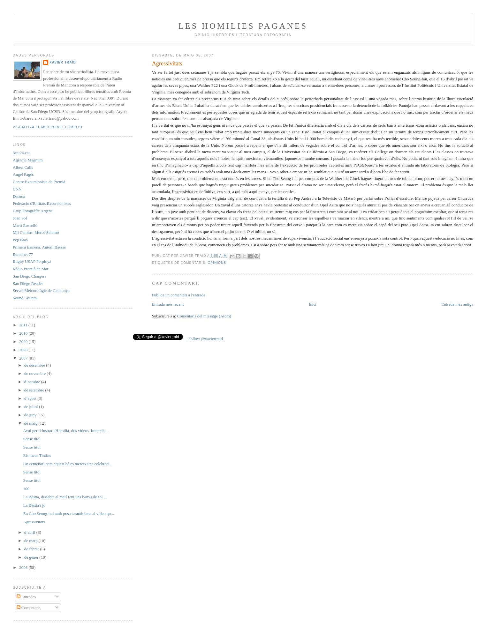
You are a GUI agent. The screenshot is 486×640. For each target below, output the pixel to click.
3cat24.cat (21, 152)
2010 (23, 333)
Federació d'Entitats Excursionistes (42, 203)
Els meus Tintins (37, 455)
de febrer (32, 549)
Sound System (25, 297)
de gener (32, 557)
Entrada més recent (168, 304)
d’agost (31, 398)
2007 (23, 358)
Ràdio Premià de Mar (31, 268)
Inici (312, 304)
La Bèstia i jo (34, 505)
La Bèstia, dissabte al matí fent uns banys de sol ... (65, 497)
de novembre (35, 373)
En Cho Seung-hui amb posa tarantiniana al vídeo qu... (68, 513)
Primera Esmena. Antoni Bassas (39, 247)
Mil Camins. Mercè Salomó (36, 232)
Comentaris (29, 607)
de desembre (35, 365)
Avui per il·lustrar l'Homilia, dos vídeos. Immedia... (66, 430)
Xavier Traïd (62, 62)
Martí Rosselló (25, 225)
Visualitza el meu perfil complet (48, 127)
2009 (23, 341)
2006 (23, 567)
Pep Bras (20, 239)
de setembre (34, 390)
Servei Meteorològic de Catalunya (41, 290)
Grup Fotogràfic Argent (32, 210)
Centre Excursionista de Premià (39, 181)
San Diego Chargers (29, 276)
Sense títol (32, 438)
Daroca (19, 196)
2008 (23, 349)
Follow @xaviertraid (205, 338)
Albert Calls (23, 167)
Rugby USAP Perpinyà (32, 261)
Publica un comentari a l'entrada (178, 295)
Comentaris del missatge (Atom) (204, 316)
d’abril (30, 532)
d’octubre (32, 381)
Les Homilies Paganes (243, 26)
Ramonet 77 (23, 254)
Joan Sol (20, 218)
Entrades (26, 596)
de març (31, 540)
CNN (17, 189)
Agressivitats (34, 521)
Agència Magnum (28, 160)
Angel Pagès (23, 174)
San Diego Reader (28, 283)
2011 (23, 325)
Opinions (217, 262)
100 (26, 488)
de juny (31, 415)
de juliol (31, 406)
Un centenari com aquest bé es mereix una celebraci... (68, 463)
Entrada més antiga (457, 304)
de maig (31, 423)
